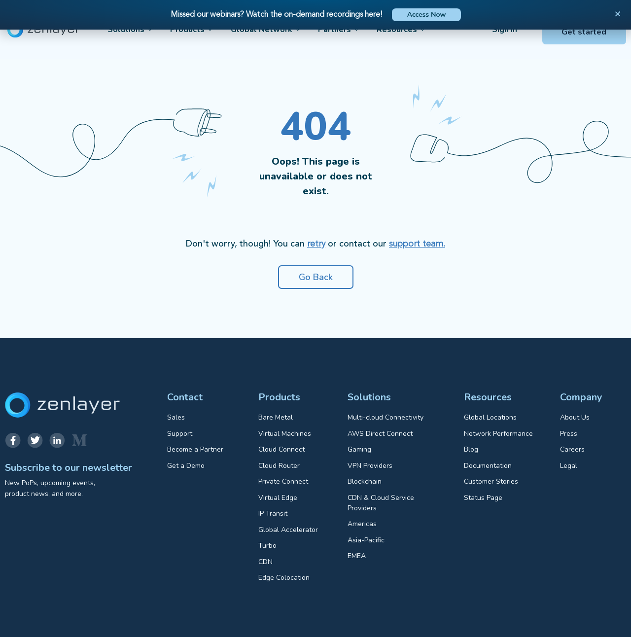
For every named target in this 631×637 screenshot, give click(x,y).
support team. (417, 244)
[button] (617, 13)
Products (191, 29)
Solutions (130, 29)
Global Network (266, 29)
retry (316, 244)
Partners (339, 29)
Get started (583, 32)
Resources (401, 29)
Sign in (504, 29)
